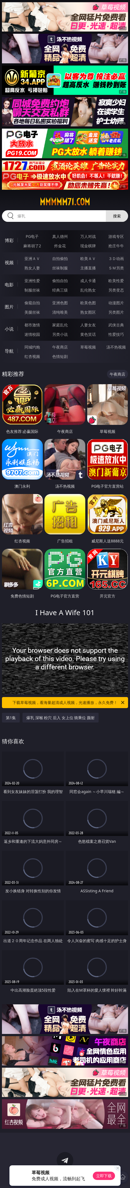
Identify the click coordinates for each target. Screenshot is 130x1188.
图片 (9, 307)
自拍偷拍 (60, 258)
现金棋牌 (88, 245)
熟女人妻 (32, 268)
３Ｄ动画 (116, 258)
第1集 (11, 717)
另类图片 (116, 312)
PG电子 (32, 236)
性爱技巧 (116, 334)
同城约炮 (32, 347)
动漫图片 (116, 302)
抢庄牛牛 (116, 245)
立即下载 (104, 1175)
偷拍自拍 (60, 280)
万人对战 (88, 236)
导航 (9, 351)
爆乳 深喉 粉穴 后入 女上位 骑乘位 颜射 (60, 717)
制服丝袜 (32, 290)
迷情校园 (32, 334)
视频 (9, 262)
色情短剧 (60, 356)
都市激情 (32, 324)
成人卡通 (88, 280)
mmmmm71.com (65, 201)
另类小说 (60, 334)
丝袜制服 (60, 268)
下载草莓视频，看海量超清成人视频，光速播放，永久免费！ (68, 702)
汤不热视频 (116, 347)
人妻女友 (88, 324)
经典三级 (60, 290)
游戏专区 (116, 236)
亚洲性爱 (32, 280)
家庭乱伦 (60, 324)
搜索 (117, 216)
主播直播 (88, 268)
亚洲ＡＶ (32, 258)
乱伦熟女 (88, 290)
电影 (9, 285)
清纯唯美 (60, 312)
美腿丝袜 (32, 312)
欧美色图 (88, 302)
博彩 (9, 240)
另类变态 (116, 290)
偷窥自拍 (32, 302)
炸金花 (60, 245)
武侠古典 (116, 324)
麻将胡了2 (32, 245)
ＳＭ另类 (116, 268)
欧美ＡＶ (88, 258)
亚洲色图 (60, 302)
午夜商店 (60, 347)
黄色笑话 (88, 334)
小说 (9, 329)
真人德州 (60, 236)
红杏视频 (32, 356)
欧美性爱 (116, 280)
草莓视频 (88, 347)
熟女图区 (88, 312)
